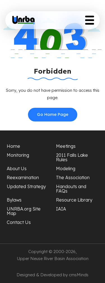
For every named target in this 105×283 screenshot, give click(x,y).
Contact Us (19, 222)
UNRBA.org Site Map (24, 211)
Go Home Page (52, 114)
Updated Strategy (26, 186)
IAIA (61, 209)
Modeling (65, 168)
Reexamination (23, 177)
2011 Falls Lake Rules (72, 157)
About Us (17, 168)
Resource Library (74, 200)
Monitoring (18, 155)
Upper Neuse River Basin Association (52, 258)
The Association (73, 177)
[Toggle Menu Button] (89, 20)
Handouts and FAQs (71, 189)
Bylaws (14, 200)
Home (13, 146)
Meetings (66, 146)
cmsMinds (78, 274)
